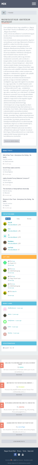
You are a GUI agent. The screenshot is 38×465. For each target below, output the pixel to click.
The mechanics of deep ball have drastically (16, 189)
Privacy (19, 451)
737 (19, 250)
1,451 (19, 231)
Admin (21, 367)
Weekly (29, 219)
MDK (3, 3)
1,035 (19, 243)
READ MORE (19, 374)
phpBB (31, 460)
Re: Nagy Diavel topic (14, 278)
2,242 (19, 225)
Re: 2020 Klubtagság (14, 271)
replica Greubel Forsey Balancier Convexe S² (16, 178)
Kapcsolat (31, 451)
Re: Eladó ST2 (12, 263)
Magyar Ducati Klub (10, 451)
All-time (8, 219)
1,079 (19, 237)
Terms (24, 451)
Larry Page (21, 427)
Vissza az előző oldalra (12, 141)
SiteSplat (21, 387)
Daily (18, 219)
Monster (7, 193)
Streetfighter (9, 172)
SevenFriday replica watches (11, 168)
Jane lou (21, 407)
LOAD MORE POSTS (19, 441)
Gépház (7, 205)
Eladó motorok (9, 161)
